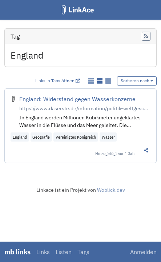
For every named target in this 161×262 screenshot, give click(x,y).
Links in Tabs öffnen (57, 80)
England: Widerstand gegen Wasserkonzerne (77, 99)
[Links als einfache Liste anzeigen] (91, 80)
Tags (83, 251)
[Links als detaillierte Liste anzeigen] (100, 80)
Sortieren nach (137, 80)
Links (43, 251)
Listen (64, 251)
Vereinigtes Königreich (76, 137)
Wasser (108, 137)
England (20, 137)
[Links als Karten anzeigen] (108, 80)
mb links (17, 252)
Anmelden (143, 251)
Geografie (41, 137)
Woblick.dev (111, 190)
